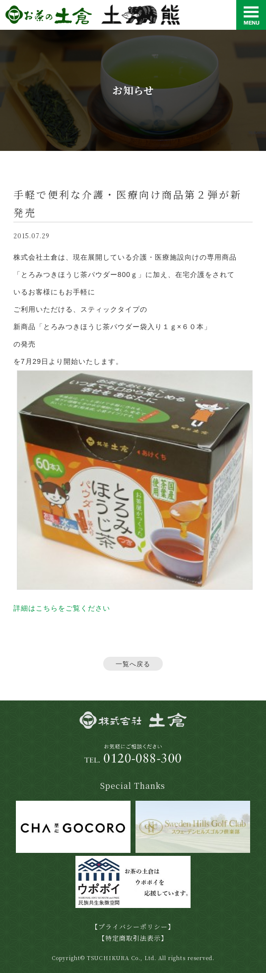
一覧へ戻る (133, 664)
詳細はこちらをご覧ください (61, 608)
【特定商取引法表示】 (133, 938)
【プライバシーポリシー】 (133, 926)
